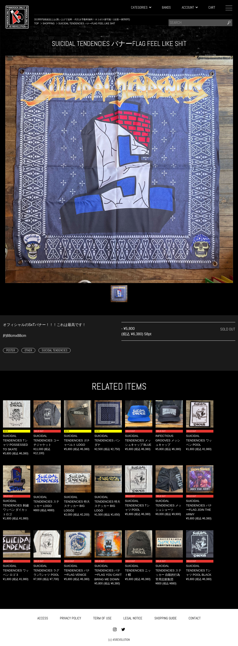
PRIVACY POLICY (70, 617)
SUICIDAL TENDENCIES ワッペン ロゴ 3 (16, 570)
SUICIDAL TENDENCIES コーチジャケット (46, 440)
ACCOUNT (189, 7)
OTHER (28, 350)
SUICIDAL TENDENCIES (54, 350)
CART (211, 7)
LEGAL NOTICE (132, 617)
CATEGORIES (141, 7)
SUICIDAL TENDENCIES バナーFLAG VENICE (77, 570)
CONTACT (195, 617)
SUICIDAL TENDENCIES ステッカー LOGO (46, 501)
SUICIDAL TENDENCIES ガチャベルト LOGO (77, 440)
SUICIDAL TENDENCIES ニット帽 (138, 570)
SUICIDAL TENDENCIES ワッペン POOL (199, 440)
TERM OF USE (102, 617)
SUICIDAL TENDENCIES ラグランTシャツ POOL (46, 570)
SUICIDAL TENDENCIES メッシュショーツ (168, 505)
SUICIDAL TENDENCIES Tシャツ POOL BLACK (199, 570)
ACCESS (42, 617)
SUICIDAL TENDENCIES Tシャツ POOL (137, 505)
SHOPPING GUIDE (165, 617)
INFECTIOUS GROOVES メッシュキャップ (168, 440)
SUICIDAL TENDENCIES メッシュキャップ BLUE (138, 440)
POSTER (10, 350)
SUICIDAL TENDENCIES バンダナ (107, 440)
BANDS (166, 7)
